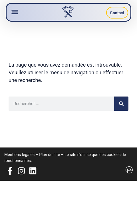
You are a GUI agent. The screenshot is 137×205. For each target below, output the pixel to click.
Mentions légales (19, 154)
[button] (14, 12)
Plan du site (49, 154)
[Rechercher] (121, 104)
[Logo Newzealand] (129, 169)
